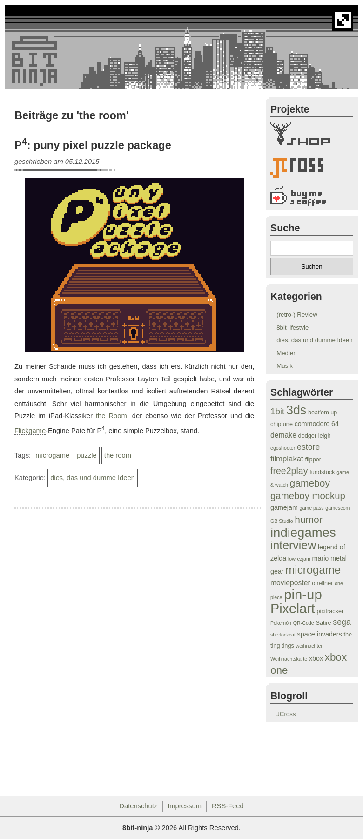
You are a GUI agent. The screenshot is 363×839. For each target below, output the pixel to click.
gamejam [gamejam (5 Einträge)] (284, 507)
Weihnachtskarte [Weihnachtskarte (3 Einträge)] (288, 659)
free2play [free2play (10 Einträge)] (289, 471)
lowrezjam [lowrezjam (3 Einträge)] (299, 559)
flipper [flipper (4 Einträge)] (313, 459)
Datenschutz (138, 806)
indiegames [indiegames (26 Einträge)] (303, 532)
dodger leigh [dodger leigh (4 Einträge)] (314, 436)
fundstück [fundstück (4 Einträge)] (322, 472)
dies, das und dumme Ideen (92, 477)
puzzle (87, 455)
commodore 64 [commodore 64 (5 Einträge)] (317, 423)
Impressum (185, 806)
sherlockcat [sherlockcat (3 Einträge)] (283, 634)
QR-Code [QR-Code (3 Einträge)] (303, 623)
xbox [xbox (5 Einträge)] (316, 658)
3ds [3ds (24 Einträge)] (296, 410)
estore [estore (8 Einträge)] (308, 447)
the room (117, 455)
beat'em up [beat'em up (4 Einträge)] (322, 412)
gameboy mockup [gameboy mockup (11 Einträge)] (307, 496)
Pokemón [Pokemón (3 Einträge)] (280, 623)
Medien (286, 353)
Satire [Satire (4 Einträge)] (323, 623)
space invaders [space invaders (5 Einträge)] (319, 634)
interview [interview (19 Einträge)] (293, 545)
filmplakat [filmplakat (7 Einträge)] (286, 458)
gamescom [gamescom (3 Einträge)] (337, 508)
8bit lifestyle (292, 327)
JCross (286, 713)
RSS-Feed (228, 806)
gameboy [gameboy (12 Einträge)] (310, 483)
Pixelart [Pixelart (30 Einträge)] (292, 608)
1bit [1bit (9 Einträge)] (277, 411)
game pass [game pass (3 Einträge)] (312, 508)
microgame (52, 455)
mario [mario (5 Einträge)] (320, 558)
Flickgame (30, 430)
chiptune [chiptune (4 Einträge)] (281, 424)
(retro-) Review (296, 314)
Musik (284, 365)
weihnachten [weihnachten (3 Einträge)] (309, 646)
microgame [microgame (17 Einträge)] (313, 569)
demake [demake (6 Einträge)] (283, 435)
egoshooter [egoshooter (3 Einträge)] (282, 448)
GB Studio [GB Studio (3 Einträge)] (281, 521)
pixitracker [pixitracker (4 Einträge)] (329, 611)
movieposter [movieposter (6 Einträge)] (290, 583)
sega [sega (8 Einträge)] (342, 622)
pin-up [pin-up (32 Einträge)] (303, 594)
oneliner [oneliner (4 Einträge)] (322, 583)
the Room (111, 416)
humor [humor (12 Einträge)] (309, 519)
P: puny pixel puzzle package (92, 145)
